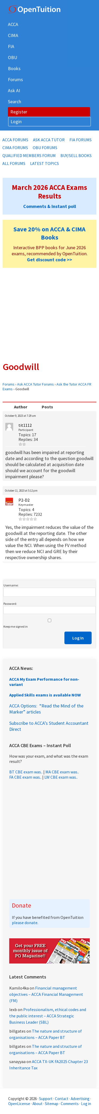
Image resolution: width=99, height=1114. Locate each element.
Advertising (80, 1098)
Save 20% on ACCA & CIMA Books (49, 233)
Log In (78, 638)
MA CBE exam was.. (62, 771)
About (37, 1103)
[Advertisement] (49, 314)
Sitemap (51, 1103)
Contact (61, 1098)
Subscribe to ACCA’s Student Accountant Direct (48, 726)
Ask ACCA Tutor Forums (35, 384)
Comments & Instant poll (49, 206)
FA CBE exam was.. (25, 777)
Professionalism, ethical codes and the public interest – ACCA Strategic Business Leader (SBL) (47, 1016)
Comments (70, 1103)
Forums (9, 384)
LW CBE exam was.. (61, 777)
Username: (10, 585)
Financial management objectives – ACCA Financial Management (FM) (46, 994)
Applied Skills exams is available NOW (45, 694)
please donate (24, 922)
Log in (86, 1103)
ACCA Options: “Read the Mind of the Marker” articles (46, 709)
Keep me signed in (15, 626)
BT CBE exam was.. (26, 771)
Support (46, 1098)
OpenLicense (19, 1103)
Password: (10, 604)
